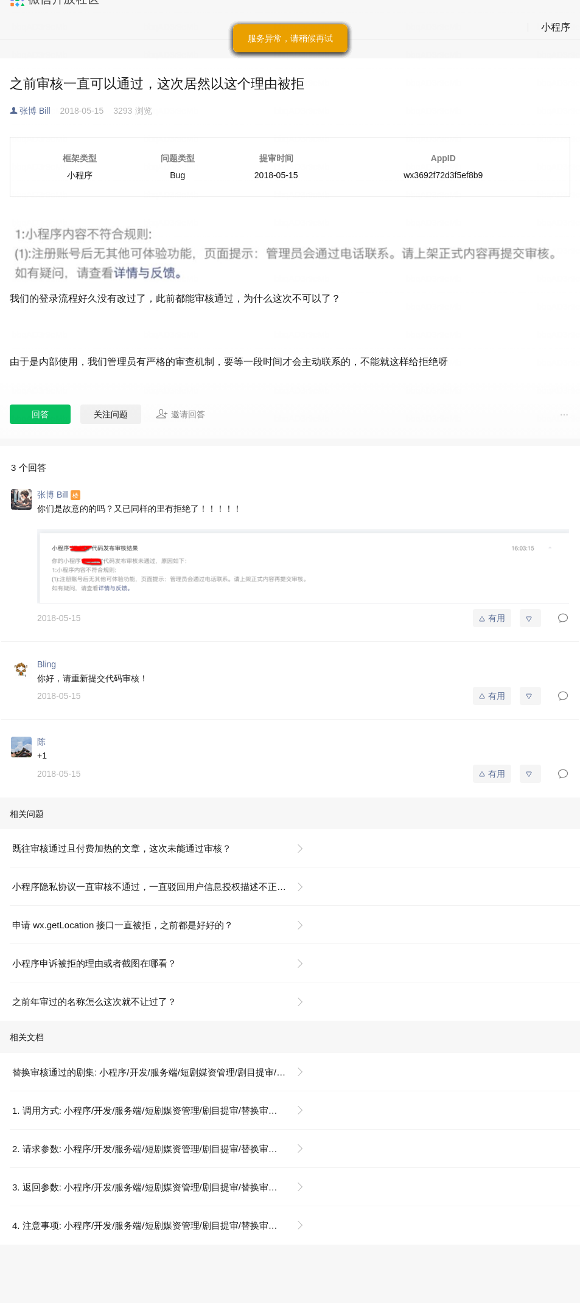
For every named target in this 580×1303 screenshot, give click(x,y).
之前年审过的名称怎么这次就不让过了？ (94, 1001)
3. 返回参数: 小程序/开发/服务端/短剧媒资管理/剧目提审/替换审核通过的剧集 (162, 1187)
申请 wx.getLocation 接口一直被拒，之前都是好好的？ (122, 925)
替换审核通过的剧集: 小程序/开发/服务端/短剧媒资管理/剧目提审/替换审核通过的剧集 (162, 1072)
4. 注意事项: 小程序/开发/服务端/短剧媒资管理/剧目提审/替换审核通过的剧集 (162, 1225)
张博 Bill (35, 111)
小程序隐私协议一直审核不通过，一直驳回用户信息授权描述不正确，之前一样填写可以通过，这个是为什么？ (162, 886)
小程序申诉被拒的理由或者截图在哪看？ (94, 963)
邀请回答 (180, 414)
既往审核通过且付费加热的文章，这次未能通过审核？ (121, 848)
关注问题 (111, 414)
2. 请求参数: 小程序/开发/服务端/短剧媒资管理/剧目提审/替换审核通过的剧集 (162, 1149)
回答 (40, 414)
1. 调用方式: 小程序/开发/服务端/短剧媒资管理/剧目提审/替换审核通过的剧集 (162, 1110)
